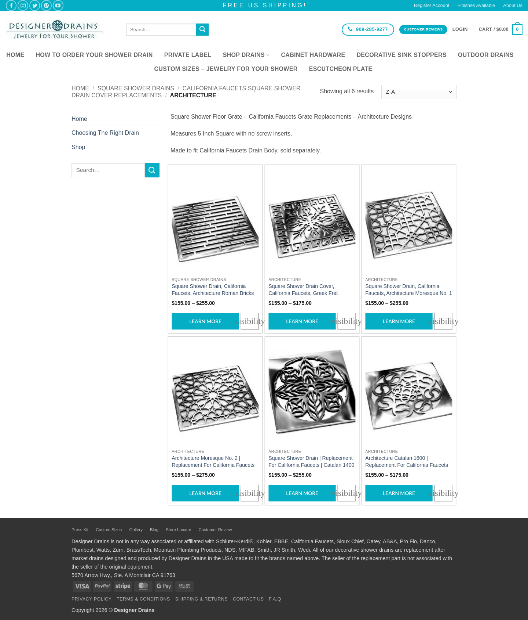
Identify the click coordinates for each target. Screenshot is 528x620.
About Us (512, 5)
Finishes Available (476, 5)
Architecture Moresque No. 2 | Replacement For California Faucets (213, 461)
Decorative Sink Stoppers (401, 55)
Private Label (188, 55)
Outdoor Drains (486, 55)
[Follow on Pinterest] (46, 5)
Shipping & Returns (201, 599)
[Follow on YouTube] (58, 5)
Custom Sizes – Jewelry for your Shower (225, 69)
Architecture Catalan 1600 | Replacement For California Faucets (406, 461)
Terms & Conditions (143, 599)
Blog (154, 529)
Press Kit (80, 529)
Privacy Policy (91, 599)
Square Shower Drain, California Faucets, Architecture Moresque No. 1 (408, 290)
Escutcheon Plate (341, 69)
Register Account (432, 5)
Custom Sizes (109, 529)
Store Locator (178, 529)
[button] (460, 29)
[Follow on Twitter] (34, 5)
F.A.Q (275, 599)
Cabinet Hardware (313, 55)
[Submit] (202, 30)
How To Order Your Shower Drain (94, 55)
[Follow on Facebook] (11, 5)
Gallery (135, 529)
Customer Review (215, 529)
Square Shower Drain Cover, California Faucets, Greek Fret (303, 290)
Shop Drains (246, 54)
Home (15, 55)
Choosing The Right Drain (105, 133)
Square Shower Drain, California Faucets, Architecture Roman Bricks (213, 290)
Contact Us (248, 599)
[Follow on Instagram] (23, 5)
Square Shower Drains (136, 88)
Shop (78, 147)
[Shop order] (418, 92)
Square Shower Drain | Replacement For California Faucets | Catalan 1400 (311, 461)
